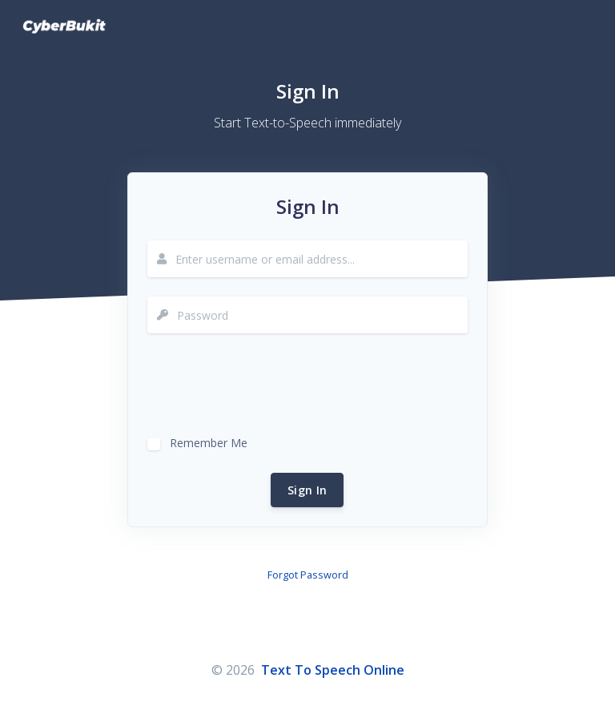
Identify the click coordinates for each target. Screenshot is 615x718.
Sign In (307, 490)
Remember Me (208, 441)
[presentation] (269, 384)
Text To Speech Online (332, 670)
